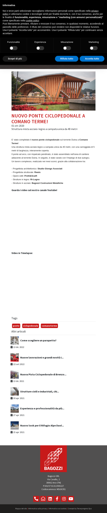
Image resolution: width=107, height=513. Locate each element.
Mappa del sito (21, 508)
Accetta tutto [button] (92, 58)
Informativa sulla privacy (37, 508)
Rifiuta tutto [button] (66, 58)
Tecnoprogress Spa (84, 508)
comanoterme (49, 325)
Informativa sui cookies (58, 508)
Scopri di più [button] (15, 58)
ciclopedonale (30, 325)
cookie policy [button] (32, 20)
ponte (16, 325)
